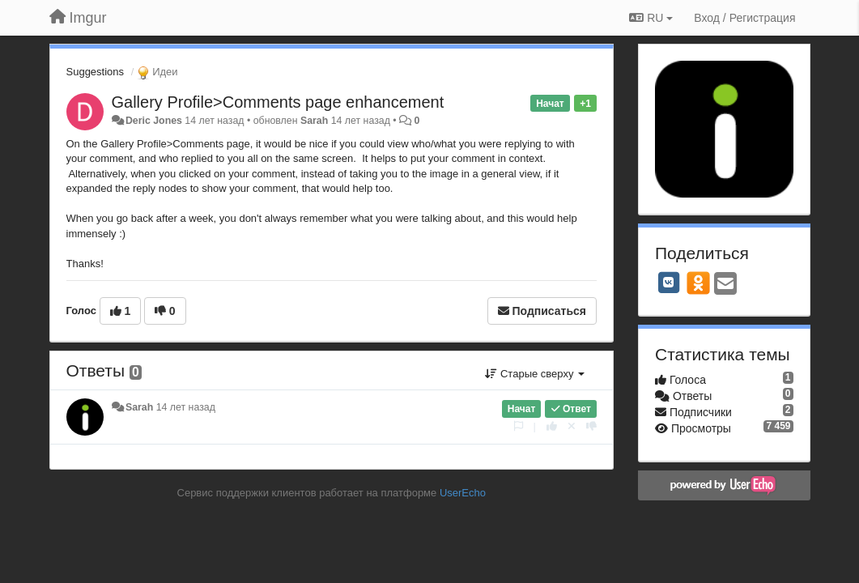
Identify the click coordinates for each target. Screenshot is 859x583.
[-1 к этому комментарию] (591, 426)
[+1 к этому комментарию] (551, 426)
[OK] (698, 282)
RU (651, 17)
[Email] (725, 284)
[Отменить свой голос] (572, 426)
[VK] (668, 282)
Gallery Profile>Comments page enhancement (278, 102)
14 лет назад (185, 407)
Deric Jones (153, 120)
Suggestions (95, 72)
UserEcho (463, 493)
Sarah (314, 120)
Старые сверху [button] (535, 374)
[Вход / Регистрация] (744, 18)
